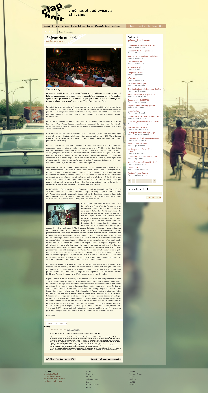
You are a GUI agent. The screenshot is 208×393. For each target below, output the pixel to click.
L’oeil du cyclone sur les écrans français (143, 122)
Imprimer (142, 26)
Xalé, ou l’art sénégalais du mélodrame (143, 56)
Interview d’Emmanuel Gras (138, 127)
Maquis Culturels (102, 26)
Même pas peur (134, 111)
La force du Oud (134, 168)
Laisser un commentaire (57, 323)
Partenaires (133, 385)
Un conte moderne (135, 62)
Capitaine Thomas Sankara (138, 173)
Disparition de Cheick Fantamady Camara (143, 138)
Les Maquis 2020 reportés (138, 84)
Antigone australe (135, 67)
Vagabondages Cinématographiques (141, 105)
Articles (65, 26)
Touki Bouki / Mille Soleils (138, 144)
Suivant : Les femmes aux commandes (106, 359)
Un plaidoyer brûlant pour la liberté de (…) (144, 116)
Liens (161, 26)
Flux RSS (132, 382)
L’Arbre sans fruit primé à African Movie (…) (144, 157)
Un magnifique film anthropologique (142, 133)
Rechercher (131, 26)
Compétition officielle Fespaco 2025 (142, 45)
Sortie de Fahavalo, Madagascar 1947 (142, 94)
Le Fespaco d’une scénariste (139, 40)
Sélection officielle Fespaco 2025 (140, 51)
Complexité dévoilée (136, 73)
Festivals (56, 26)
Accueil (47, 26)
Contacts (132, 377)
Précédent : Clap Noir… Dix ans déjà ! (60, 359)
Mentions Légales (135, 374)
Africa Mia (132, 78)
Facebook (132, 379)
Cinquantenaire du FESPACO (138, 100)
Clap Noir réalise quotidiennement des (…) (144, 89)
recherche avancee (154, 197)
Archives (116, 26)
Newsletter (152, 26)
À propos (132, 371)
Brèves (90, 26)
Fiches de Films (78, 26)
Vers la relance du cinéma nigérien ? (142, 162)
